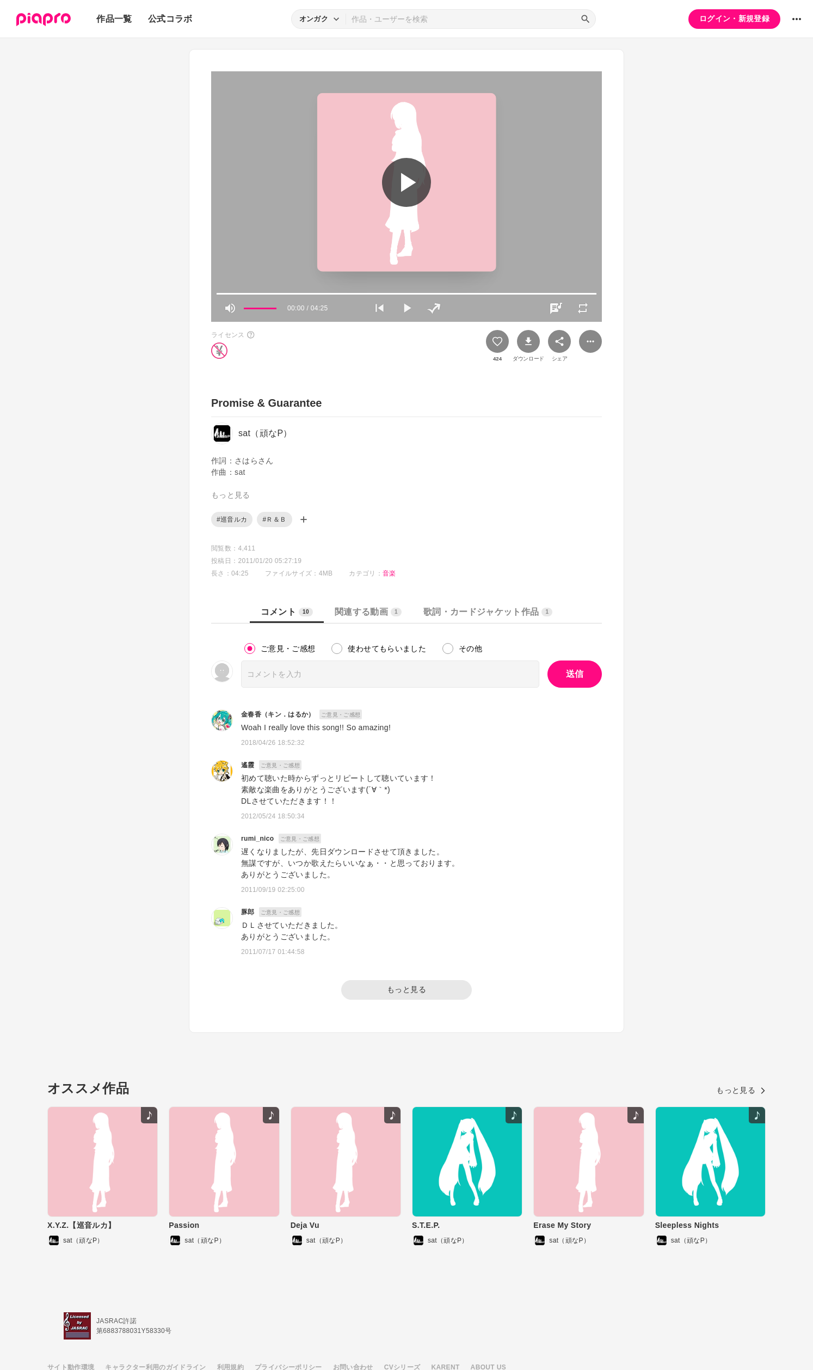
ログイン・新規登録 (734, 18)
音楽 (389, 573)
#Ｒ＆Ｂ (274, 519)
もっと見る (406, 989)
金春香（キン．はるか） (278, 714)
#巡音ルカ (232, 519)
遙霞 (248, 765)
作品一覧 (114, 18)
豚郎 (248, 912)
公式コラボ (170, 18)
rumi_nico (257, 838)
